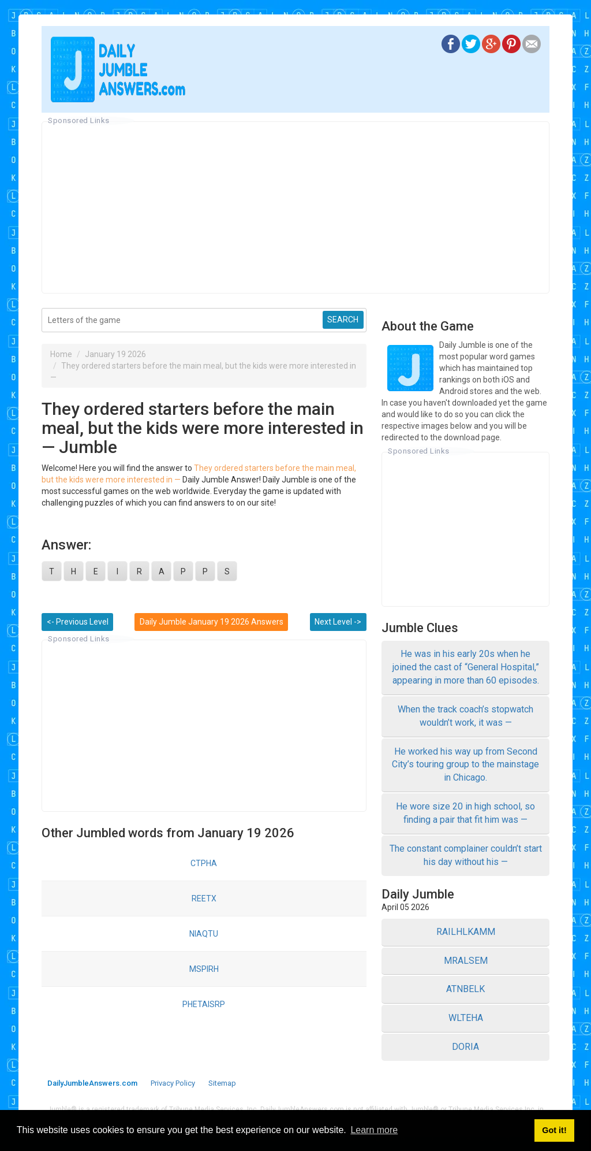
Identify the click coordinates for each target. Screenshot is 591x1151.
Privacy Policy (173, 1083)
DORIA (465, 1046)
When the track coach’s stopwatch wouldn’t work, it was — (465, 716)
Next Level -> (338, 621)
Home (61, 354)
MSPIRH (204, 969)
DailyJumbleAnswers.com (92, 1083)
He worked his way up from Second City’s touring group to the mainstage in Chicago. (465, 765)
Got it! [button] (554, 1130)
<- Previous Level (78, 621)
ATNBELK (465, 988)
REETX (204, 898)
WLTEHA (465, 1017)
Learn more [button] (374, 1130)
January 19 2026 (115, 354)
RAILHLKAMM (465, 931)
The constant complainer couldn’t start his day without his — (466, 855)
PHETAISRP (203, 1004)
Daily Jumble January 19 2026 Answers (211, 621)
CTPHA (203, 863)
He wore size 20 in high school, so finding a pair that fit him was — (465, 813)
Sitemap (222, 1083)
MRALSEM (466, 960)
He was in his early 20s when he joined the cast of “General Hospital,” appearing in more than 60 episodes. (465, 667)
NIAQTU (203, 933)
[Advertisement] (295, 207)
